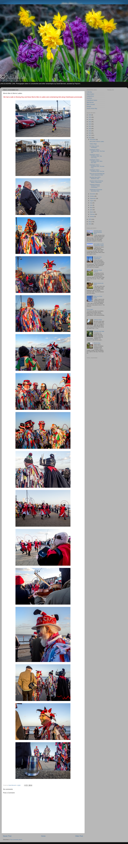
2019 (90, 130)
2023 (90, 121)
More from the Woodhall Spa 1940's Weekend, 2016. (97, 174)
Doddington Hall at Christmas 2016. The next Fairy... (97, 166)
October (92, 196)
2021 (90, 126)
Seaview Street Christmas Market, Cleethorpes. (96, 181)
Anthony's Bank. (98, 319)
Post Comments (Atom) (16, 839)
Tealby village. (93, 143)
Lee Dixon (89, 98)
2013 (90, 224)
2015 (90, 219)
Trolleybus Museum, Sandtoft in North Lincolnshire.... (95, 186)
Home (43, 836)
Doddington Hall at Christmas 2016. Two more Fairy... (96, 156)
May (91, 207)
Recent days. (97, 343)
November (93, 193)
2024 (90, 119)
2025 (90, 117)
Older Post (79, 836)
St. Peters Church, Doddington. (94, 146)
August (92, 200)
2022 (90, 124)
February (92, 214)
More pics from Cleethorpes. (97, 257)
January (92, 216)
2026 (90, 115)
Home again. (90, 309)
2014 (90, 221)
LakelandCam (90, 96)
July (91, 203)
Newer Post (7, 836)
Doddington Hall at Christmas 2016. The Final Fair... (97, 151)
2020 (90, 128)
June (91, 205)
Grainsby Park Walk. (99, 331)
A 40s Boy (89, 92)
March (91, 212)
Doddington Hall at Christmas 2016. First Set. (97, 170)
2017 (90, 135)
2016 (90, 137)
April (91, 209)
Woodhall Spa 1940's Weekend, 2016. (95, 178)
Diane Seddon (90, 94)
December (93, 139)
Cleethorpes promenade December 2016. (96, 190)
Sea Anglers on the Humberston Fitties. (99, 244)
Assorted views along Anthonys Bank (98, 232)
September (93, 198)
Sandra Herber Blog (92, 108)
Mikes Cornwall (91, 104)
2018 (90, 133)
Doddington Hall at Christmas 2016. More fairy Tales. (96, 161)
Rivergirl (89, 106)
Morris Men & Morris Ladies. (97, 141)
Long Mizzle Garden (92, 100)
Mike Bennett (90, 102)
